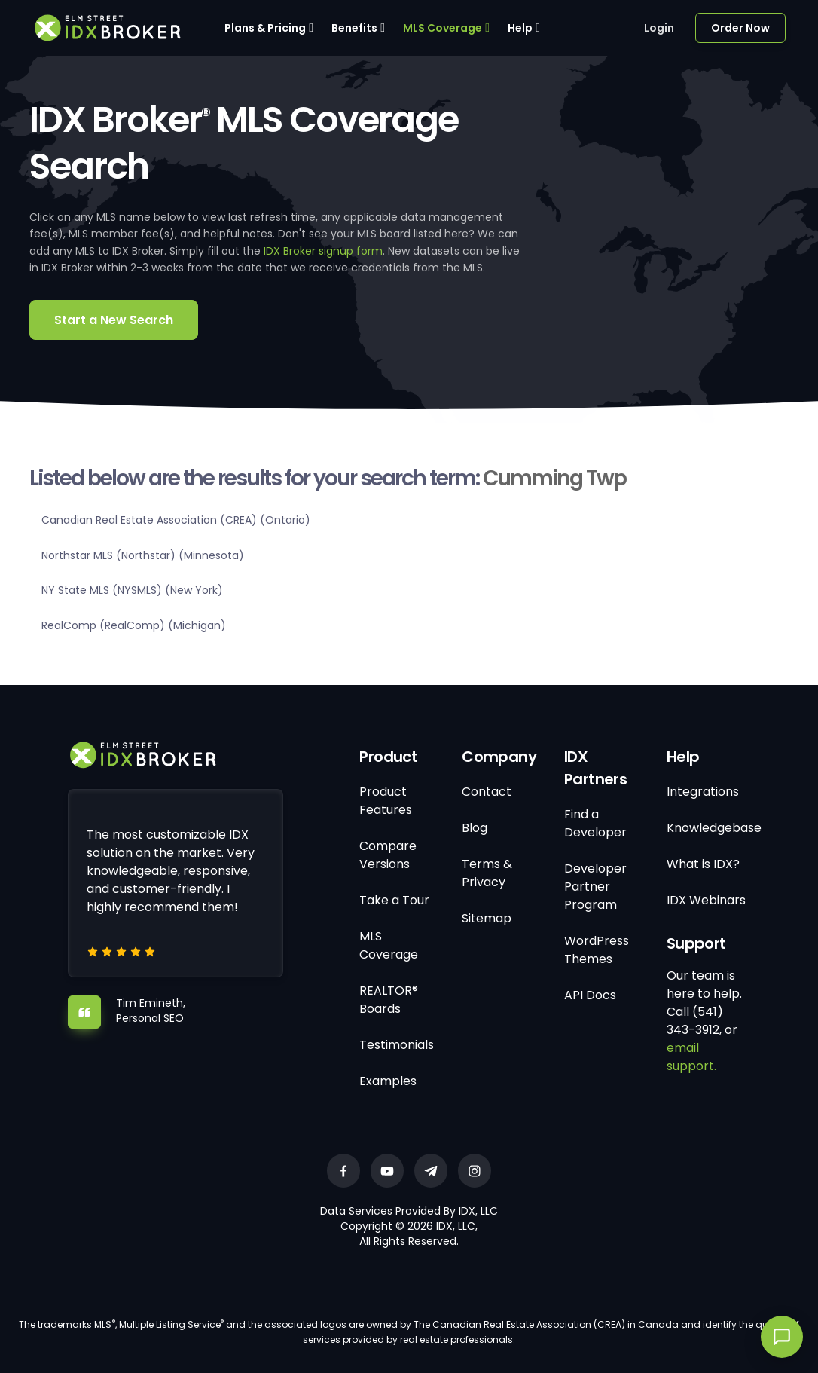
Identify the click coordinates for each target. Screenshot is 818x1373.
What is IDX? (703, 864)
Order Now (740, 27)
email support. (691, 1057)
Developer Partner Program (595, 886)
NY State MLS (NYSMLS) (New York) (132, 590)
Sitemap (486, 918)
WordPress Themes (596, 950)
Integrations (703, 791)
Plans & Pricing (265, 27)
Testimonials (396, 1044)
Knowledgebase (714, 827)
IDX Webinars (706, 900)
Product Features (385, 800)
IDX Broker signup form (323, 250)
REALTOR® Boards (388, 999)
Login (659, 27)
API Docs (590, 995)
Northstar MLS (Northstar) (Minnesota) (142, 555)
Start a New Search (113, 320)
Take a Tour (394, 900)
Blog (474, 827)
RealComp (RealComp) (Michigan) (133, 625)
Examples (388, 1081)
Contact (486, 791)
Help (520, 27)
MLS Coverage (442, 27)
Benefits (354, 27)
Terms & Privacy (487, 873)
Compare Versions (388, 855)
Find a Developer (595, 823)
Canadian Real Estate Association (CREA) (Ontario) (175, 519)
